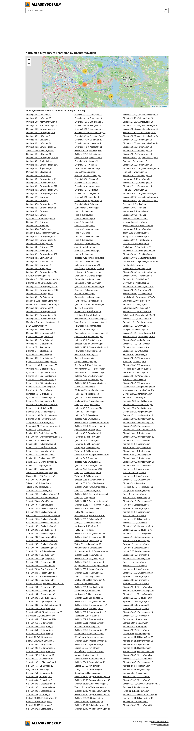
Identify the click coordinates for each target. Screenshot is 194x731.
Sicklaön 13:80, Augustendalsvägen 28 (92, 709)
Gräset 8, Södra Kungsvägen (87, 175)
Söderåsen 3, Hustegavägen (87, 673)
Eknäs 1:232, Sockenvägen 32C (40, 458)
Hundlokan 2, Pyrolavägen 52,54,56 (139, 251)
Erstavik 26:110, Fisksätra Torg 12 (89, 133)
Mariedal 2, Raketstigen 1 (134, 362)
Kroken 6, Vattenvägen (84, 387)
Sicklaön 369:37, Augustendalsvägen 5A (141, 168)
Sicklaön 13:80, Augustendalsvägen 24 (140, 136)
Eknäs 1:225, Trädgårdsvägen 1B (41, 447)
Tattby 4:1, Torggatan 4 (84, 498)
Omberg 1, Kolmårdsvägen (86, 290)
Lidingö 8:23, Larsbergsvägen (136, 490)
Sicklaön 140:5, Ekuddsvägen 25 (138, 612)
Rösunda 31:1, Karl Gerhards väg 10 (139, 430)
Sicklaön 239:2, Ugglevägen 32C (41, 537)
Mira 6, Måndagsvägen (84, 172)
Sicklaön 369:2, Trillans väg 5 (87, 508)
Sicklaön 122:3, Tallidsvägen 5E (137, 659)
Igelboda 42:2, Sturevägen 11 (87, 440)
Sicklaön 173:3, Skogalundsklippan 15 (91, 455)
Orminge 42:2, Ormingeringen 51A (42, 272)
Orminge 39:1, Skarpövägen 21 (40, 369)
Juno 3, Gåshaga (82, 233)
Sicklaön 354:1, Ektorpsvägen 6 (40, 609)
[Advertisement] (97, 31)
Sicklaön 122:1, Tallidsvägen (136, 630)
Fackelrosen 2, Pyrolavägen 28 (137, 269)
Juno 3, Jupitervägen (84, 240)
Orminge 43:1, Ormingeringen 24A (42, 190)
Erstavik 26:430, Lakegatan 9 (87, 143)
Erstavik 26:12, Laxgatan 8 (86, 197)
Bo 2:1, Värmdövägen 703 (38, 276)
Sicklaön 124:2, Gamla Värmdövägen (140, 694)
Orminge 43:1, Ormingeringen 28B (42, 193)
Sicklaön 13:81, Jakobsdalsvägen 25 (91, 705)
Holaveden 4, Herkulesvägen (87, 351)
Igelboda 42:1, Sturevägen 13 (87, 462)
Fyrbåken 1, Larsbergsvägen (136, 687)
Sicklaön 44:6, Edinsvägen (38, 694)
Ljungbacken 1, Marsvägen (86, 208)
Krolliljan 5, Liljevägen (133, 265)
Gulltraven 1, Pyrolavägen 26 (136, 243)
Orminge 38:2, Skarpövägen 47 (40, 358)
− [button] (29, 64)
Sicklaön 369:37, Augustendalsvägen (139, 193)
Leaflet (153, 106)
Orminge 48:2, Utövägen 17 (38, 115)
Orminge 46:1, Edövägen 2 (38, 265)
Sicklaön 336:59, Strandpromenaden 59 (44, 612)
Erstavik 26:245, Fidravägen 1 (88, 204)
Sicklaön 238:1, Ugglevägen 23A (41, 601)
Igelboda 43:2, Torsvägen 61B (88, 465)
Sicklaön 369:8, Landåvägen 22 (88, 609)
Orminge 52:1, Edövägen (37, 226)
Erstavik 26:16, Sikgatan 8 (86, 179)
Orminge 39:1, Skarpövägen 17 (40, 344)
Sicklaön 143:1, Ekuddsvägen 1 (137, 426)
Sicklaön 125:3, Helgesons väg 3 (138, 526)
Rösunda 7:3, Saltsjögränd (135, 397)
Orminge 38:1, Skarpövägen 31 (40, 329)
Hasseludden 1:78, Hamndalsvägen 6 (43, 515)
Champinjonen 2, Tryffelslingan (137, 458)
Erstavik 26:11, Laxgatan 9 (86, 193)
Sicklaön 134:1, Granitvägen (136, 326)
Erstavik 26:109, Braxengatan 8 (88, 129)
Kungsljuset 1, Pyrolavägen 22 (137, 211)
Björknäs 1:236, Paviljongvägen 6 (41, 415)
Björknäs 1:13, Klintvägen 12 (39, 408)
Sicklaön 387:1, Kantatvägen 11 (88, 573)
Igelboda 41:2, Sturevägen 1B (88, 408)
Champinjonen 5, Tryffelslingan (137, 433)
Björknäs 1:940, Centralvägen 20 (41, 387)
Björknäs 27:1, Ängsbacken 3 (39, 337)
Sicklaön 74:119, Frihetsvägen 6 (40, 551)
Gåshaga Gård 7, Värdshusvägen (89, 401)
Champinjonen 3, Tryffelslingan (137, 451)
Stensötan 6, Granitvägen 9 (135, 372)
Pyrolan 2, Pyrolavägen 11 (135, 190)
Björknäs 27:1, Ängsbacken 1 (39, 347)
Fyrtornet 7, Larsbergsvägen (136, 601)
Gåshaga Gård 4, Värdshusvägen (89, 390)
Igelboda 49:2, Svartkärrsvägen (88, 376)
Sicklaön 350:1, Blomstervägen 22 (138, 437)
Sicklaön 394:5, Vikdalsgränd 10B (138, 286)
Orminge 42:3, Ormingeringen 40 (41, 236)
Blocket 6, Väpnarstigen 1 (86, 329)
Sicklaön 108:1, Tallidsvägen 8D (137, 705)
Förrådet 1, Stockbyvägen (134, 379)
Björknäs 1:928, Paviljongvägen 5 (41, 419)
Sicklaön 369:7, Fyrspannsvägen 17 (90, 641)
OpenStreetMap (163, 106)
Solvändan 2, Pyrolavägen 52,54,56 (139, 315)
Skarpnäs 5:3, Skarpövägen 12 (40, 422)
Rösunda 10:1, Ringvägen (135, 304)
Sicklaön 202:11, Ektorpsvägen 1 (41, 662)
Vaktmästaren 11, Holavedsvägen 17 (91, 333)
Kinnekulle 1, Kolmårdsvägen (87, 279)
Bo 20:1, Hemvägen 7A (36, 326)
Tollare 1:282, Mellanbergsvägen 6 (42, 473)
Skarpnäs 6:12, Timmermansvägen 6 (43, 426)
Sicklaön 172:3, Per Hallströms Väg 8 (91, 494)
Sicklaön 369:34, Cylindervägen (88, 698)
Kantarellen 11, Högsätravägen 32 (138, 591)
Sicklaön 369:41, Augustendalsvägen (139, 272)
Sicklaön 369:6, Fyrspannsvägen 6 (90, 644)
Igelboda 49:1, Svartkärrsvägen (88, 340)
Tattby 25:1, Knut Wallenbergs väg (90, 687)
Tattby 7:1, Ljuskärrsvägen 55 (87, 523)
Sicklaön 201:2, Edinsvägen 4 (87, 154)
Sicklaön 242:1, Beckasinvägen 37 (42, 533)
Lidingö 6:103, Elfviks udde (86, 583)
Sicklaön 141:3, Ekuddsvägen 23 (138, 573)
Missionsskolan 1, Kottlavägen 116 (138, 390)
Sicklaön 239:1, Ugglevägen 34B (41, 530)
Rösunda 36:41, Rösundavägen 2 (138, 487)
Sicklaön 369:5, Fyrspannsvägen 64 (90, 605)
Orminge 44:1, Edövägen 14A (39, 258)
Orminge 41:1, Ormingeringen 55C (42, 290)
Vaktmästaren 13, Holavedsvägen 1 (90, 319)
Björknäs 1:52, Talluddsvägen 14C (41, 362)
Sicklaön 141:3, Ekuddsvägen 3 (137, 480)
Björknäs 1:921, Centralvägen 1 (40, 412)
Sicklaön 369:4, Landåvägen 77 (88, 587)
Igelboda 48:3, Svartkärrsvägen (88, 337)
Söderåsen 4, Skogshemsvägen (89, 634)
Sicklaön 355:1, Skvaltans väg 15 (89, 426)
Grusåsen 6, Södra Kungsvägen (89, 269)
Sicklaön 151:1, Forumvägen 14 (137, 140)
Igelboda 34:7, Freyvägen (86, 415)
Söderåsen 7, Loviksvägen (86, 616)
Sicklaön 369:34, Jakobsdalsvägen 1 (91, 684)
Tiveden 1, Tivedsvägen (85, 412)
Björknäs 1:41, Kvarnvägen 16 (40, 451)
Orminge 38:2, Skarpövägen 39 (40, 333)
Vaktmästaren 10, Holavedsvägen (89, 369)
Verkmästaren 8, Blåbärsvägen (88, 548)
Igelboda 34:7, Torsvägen (85, 458)
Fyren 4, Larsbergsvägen (134, 473)
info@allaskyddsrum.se (160, 722)
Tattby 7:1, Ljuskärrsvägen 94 (87, 473)
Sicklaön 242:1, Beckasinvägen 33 (42, 544)
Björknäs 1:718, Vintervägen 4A (40, 218)
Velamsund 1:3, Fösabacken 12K (89, 515)
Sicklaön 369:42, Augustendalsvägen (139, 258)
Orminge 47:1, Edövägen (37, 197)
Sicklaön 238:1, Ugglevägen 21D (41, 598)
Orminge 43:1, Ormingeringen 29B (42, 186)
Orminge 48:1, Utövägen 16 (38, 143)
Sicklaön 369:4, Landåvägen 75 (88, 598)
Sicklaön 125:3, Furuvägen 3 (136, 580)
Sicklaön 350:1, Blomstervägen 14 (138, 462)
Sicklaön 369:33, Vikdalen (134, 208)
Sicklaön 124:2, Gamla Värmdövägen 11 (141, 684)
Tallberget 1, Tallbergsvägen (87, 437)
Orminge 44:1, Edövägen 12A (39, 261)
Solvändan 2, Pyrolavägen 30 (136, 301)
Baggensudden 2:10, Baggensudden (91, 551)
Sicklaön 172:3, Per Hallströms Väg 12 (92, 505)
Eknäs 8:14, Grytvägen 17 (38, 430)
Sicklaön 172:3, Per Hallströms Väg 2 (91, 501)
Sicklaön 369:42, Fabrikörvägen (137, 254)
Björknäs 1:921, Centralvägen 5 (40, 397)
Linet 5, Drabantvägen (84, 218)
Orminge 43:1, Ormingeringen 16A (42, 165)
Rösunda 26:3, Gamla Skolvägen (138, 401)
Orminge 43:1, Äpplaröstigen (39, 161)
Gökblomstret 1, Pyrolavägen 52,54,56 (140, 261)
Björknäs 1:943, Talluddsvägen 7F (41, 365)
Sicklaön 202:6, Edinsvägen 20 (40, 655)
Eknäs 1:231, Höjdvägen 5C (39, 469)
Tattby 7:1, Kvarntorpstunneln (87, 576)
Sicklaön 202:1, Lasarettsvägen (40, 684)
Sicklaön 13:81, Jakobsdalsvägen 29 (139, 133)
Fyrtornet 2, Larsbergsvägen (136, 544)
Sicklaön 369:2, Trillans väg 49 (88, 519)
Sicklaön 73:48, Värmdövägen (39, 501)
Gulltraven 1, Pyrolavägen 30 (136, 283)
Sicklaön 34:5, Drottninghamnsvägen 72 (44, 437)
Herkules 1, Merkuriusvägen (87, 229)
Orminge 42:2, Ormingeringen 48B (42, 254)
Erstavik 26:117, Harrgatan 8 (39, 705)
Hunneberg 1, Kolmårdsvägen (88, 301)
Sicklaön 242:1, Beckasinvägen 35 (42, 541)
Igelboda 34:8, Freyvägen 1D (87, 430)
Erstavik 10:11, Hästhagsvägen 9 (138, 415)
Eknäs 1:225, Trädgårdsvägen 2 (40, 455)
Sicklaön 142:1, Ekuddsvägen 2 (137, 440)
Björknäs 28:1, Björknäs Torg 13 (40, 401)
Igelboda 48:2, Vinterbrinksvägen (89, 304)
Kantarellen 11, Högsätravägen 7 (138, 669)
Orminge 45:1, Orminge (37, 201)
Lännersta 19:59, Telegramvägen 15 (42, 233)
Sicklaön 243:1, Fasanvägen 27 (40, 591)
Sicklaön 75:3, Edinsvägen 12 (39, 666)
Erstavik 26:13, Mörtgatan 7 (87, 190)
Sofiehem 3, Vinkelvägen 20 (87, 626)
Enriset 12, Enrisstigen (84, 294)
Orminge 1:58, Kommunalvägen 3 (41, 122)
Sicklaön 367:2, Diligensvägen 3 (89, 558)
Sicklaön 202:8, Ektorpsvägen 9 (40, 648)
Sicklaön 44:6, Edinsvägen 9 (39, 677)
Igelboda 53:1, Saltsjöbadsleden (89, 480)
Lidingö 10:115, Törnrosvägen (88, 669)
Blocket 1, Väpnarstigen (85, 358)
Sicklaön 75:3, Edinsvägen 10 (39, 673)
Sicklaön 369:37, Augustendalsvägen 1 (140, 158)
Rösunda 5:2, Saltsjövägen (135, 354)
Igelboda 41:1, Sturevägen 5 (87, 419)
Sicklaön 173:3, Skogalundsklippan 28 (91, 422)
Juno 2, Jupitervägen (84, 211)
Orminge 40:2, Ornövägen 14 (39, 297)
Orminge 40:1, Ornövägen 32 (39, 308)
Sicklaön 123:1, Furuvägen (135, 523)
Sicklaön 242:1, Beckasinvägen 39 (42, 526)
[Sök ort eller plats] (166, 10)
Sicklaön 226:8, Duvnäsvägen (88, 158)
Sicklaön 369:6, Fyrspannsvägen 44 (90, 630)
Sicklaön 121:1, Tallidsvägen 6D (137, 594)
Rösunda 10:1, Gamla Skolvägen (138, 322)
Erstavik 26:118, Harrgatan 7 (39, 702)
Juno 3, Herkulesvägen (84, 247)
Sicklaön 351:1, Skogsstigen (39, 644)
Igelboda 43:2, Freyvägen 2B (87, 433)
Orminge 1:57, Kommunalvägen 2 (41, 125)
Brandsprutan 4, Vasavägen (135, 619)
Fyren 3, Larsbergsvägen (134, 494)
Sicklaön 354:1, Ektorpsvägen (39, 630)
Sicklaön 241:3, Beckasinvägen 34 (42, 508)
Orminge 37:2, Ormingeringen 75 (41, 319)
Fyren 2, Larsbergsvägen (134, 515)
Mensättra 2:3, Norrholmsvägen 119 (42, 322)
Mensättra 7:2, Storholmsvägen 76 (42, 405)
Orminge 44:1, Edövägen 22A (39, 247)
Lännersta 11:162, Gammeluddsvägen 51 (45, 583)
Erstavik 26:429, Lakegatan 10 (88, 140)
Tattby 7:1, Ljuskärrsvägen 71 (87, 490)
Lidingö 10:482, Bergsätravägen (137, 394)
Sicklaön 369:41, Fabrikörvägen (137, 240)
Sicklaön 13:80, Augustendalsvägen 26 (140, 125)
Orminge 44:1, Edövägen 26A (39, 243)
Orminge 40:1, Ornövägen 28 (39, 294)
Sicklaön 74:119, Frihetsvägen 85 (41, 576)
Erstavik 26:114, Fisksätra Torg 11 (89, 136)
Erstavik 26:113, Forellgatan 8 (88, 118)
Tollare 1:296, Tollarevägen (38, 483)
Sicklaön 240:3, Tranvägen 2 (39, 490)
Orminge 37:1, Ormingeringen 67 (41, 311)
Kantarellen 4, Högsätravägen (136, 444)
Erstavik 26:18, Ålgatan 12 (86, 161)
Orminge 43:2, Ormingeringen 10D (42, 158)
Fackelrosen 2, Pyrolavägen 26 (137, 247)
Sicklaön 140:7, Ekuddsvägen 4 (137, 465)
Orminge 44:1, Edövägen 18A (39, 251)
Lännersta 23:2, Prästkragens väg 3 (42, 301)
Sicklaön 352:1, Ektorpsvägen (39, 623)
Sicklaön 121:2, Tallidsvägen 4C (137, 530)
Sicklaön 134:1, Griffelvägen (136, 351)
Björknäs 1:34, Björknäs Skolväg (41, 372)
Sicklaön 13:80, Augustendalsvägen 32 (92, 677)
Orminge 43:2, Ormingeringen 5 (40, 129)
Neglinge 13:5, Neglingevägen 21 (89, 580)
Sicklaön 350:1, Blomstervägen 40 (138, 419)
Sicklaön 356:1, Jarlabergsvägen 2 (90, 612)
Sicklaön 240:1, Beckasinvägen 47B (42, 494)
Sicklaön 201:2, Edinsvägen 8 (39, 709)
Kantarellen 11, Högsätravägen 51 (138, 651)
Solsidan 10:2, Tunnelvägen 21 (137, 455)
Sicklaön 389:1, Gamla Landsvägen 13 (43, 605)
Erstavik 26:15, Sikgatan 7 (86, 183)
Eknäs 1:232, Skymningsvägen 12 (41, 462)
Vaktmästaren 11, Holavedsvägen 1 (90, 322)
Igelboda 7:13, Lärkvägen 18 (87, 265)
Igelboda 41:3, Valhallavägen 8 (88, 397)
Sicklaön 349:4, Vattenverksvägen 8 (90, 487)
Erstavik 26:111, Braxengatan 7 (88, 122)
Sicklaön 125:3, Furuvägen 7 (136, 616)
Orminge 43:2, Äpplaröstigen (39, 168)
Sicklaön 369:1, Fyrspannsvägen (89, 619)
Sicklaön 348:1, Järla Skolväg (136, 340)
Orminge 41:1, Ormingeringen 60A (42, 286)
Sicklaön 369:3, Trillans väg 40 (88, 541)
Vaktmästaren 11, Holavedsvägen (89, 372)
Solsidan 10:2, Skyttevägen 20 (137, 447)
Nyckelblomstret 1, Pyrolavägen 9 (138, 226)
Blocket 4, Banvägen (83, 308)
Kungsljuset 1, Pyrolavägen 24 (137, 229)
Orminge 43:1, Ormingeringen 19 (41, 179)
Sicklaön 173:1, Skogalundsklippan (90, 383)
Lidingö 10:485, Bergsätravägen (137, 412)
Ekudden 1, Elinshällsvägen (135, 218)
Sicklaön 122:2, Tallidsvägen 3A (137, 587)
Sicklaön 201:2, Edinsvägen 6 (87, 150)
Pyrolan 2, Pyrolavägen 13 (135, 172)
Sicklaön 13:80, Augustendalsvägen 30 (92, 691)
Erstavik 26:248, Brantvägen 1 (40, 637)
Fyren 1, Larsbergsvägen (134, 562)
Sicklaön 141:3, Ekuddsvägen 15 (138, 537)
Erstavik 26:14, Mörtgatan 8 (87, 186)
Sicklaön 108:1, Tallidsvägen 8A (137, 655)
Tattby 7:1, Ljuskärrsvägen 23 (87, 544)
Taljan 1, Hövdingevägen (85, 362)
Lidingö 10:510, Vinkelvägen (87, 648)
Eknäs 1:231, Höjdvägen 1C (39, 465)
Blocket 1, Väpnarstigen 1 (86, 354)
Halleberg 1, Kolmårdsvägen (87, 315)
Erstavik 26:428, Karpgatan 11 (88, 147)
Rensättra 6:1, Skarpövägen (39, 390)
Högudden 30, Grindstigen (38, 669)
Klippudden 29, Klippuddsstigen (40, 616)
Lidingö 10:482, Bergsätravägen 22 (139, 387)
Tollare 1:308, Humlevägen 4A (40, 150)
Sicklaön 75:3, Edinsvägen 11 (39, 659)
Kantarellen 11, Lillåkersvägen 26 (138, 637)
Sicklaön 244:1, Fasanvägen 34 (40, 562)
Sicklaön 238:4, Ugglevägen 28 (40, 558)
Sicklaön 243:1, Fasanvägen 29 (40, 566)
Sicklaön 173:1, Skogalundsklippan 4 (91, 347)
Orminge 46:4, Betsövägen (38, 229)
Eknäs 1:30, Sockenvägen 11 (39, 440)
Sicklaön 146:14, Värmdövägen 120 (139, 333)
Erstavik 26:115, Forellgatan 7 (88, 115)
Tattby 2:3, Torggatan (84, 512)
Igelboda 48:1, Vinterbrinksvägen (89, 286)
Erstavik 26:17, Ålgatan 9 (85, 165)
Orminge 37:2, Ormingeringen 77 (41, 315)
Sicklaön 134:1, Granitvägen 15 (137, 290)
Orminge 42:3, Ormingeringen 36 (41, 204)
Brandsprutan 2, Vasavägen (135, 623)
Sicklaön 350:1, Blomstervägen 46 (138, 422)
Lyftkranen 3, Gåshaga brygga (88, 272)
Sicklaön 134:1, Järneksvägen (136, 344)
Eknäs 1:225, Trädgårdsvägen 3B (41, 444)
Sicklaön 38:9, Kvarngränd (135, 626)
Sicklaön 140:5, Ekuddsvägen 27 (138, 662)
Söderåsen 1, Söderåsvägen (87, 591)
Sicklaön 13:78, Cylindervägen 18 (138, 118)
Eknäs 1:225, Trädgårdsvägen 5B (41, 433)
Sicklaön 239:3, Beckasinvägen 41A (42, 523)
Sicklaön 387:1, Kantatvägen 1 (88, 555)
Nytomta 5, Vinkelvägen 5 (86, 655)
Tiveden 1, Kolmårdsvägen (86, 394)
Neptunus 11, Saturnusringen (87, 168)
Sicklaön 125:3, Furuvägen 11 (136, 558)
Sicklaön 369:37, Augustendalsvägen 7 (140, 197)
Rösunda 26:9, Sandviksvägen (137, 369)
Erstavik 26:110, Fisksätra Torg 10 (41, 698)
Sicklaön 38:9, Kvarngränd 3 (136, 605)
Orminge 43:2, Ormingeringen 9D (41, 147)
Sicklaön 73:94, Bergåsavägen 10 (41, 548)
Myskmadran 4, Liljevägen (135, 222)
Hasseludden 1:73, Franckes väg (41, 476)
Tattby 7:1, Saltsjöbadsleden (87, 405)
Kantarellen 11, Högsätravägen (137, 648)
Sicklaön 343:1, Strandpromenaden (42, 498)
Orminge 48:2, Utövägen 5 (38, 136)
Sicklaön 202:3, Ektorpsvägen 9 (40, 651)
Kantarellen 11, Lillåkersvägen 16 (138, 698)
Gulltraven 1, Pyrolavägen (134, 204)
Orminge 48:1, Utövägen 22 (38, 172)
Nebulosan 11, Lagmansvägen (88, 201)
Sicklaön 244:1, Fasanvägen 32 (40, 587)
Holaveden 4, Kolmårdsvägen (87, 311)
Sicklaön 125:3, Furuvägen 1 (136, 555)
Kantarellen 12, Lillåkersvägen (136, 498)
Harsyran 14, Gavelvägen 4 (135, 329)
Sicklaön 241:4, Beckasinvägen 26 (42, 519)
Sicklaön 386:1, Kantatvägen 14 (88, 569)
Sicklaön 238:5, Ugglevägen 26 (40, 580)
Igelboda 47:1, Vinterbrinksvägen (89, 258)
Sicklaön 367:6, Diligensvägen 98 (89, 601)
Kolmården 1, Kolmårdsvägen (87, 365)
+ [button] (29, 60)
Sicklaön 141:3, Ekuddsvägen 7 (137, 501)
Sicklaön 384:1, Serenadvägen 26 (89, 659)
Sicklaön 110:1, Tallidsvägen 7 (136, 677)
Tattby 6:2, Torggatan (84, 530)
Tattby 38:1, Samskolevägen (136, 233)
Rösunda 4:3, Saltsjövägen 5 (136, 279)
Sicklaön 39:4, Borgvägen (134, 483)
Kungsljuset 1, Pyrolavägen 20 (137, 179)
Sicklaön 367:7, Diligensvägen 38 (89, 533)
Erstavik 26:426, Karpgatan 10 (88, 125)
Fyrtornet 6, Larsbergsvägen (136, 505)
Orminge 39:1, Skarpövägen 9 (39, 340)
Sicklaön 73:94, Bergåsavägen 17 (41, 569)
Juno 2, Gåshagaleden (84, 222)
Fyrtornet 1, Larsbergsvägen (136, 576)
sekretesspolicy (163, 725)
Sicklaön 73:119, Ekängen (38, 480)
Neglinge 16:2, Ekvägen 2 (86, 526)
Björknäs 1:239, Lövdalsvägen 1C (41, 283)
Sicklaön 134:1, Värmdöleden (136, 358)
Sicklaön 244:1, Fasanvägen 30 (40, 594)
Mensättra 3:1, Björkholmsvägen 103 (43, 279)
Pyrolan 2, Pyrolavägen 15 (135, 161)
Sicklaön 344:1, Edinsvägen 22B (41, 619)
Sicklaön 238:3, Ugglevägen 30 (40, 555)
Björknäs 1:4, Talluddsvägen (39, 351)
